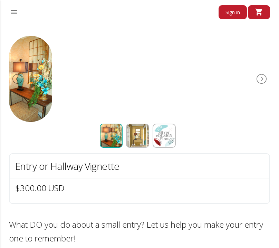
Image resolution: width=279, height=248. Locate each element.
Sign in (232, 12)
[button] (14, 11)
